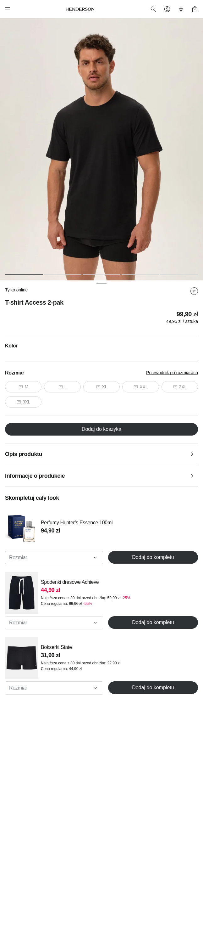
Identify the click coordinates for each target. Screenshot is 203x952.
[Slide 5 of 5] (179, 275)
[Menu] (8, 9)
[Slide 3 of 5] (101, 275)
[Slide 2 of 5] (63, 275)
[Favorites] (181, 9)
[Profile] (167, 9)
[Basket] (194, 9)
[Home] (80, 9)
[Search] (153, 9)
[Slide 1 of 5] (24, 275)
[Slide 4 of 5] (140, 275)
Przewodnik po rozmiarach (172, 372)
